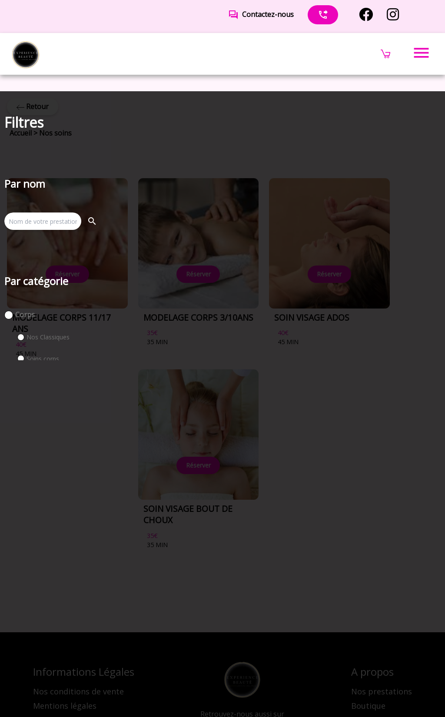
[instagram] (393, 14)
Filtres (23, 122)
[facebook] (366, 14)
